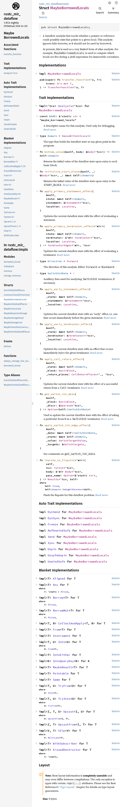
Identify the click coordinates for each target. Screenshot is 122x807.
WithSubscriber (65, 743)
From (56, 629)
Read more (50, 129)
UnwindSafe (56, 561)
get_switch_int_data (59, 394)
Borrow (58, 597)
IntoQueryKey (63, 661)
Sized (55, 486)
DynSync (54, 518)
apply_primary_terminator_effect (69, 226)
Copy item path (43, 13)
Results (53, 479)
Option (52, 409)
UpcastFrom (54, 718)
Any (55, 585)
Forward (72, 261)
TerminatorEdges (59, 245)
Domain (52, 135)
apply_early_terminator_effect (67, 324)
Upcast (68, 711)
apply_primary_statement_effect (68, 191)
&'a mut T (64, 83)
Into (61, 642)
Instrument (61, 636)
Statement (72, 202)
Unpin (52, 549)
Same (56, 679)
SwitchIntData (58, 273)
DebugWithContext (73, 489)
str (75, 116)
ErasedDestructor (67, 750)
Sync (51, 543)
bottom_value (54, 151)
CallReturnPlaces (84, 374)
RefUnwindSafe (59, 530)
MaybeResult (62, 667)
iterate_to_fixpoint (59, 460)
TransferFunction (60, 87)
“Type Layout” (67, 787)
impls (65, 3)
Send (51, 537)
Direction (55, 261)
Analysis (65, 106)
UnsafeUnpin (57, 555)
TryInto (64, 699)
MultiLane (53, 737)
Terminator (83, 237)
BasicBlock (67, 370)
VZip (61, 730)
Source (43, 17)
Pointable (61, 673)
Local (85, 135)
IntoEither (61, 655)
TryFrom (64, 686)
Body (90, 151)
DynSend (54, 512)
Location (68, 206)
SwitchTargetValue (72, 440)
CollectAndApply (71, 623)
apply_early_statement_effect (66, 289)
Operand (65, 405)
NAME (52, 116)
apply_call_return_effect (63, 359)
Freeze (53, 524)
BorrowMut (61, 610)
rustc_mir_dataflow (50, 3)
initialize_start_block (61, 171)
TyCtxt (59, 467)
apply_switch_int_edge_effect (66, 425)
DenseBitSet (70, 135)
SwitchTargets (74, 444)
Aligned (59, 578)
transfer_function (75, 79)
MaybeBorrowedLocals (64, 74)
